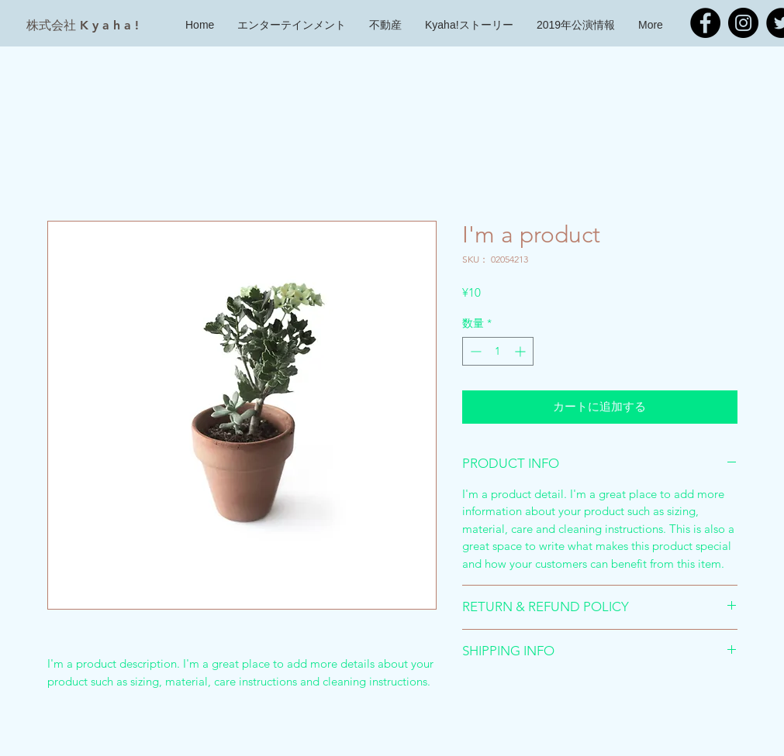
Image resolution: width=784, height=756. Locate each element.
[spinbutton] (498, 351)
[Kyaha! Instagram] (743, 23)
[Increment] (521, 351)
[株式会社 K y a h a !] (82, 25)
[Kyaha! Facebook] (705, 23)
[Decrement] (474, 351)
